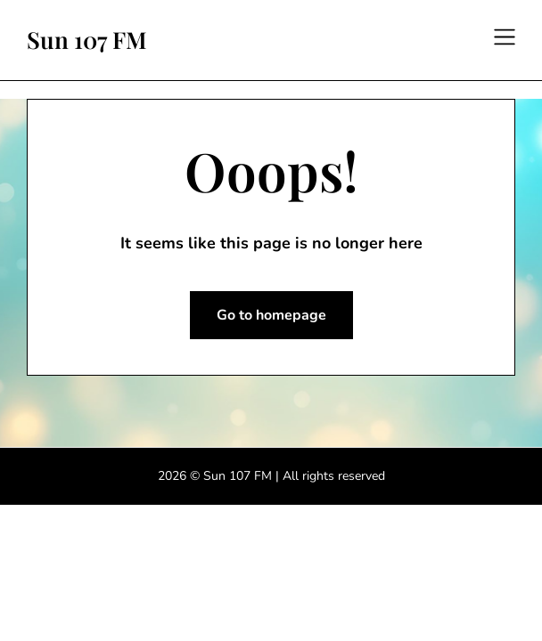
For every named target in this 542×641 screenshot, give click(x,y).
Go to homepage (271, 315)
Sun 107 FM (87, 40)
